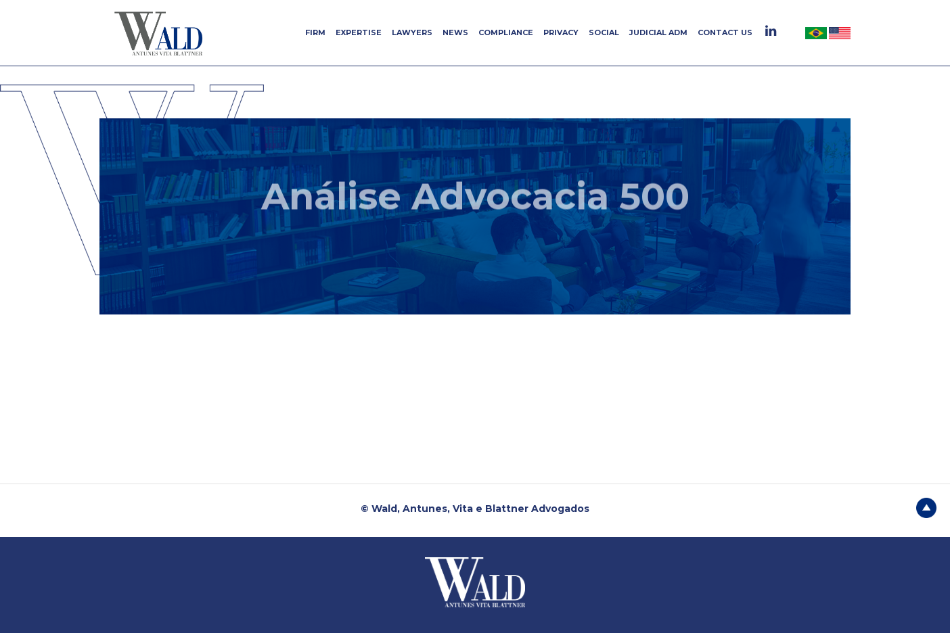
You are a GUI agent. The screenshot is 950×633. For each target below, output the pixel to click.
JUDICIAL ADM (658, 32)
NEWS (455, 32)
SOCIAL (604, 32)
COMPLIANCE (505, 32)
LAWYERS (412, 32)
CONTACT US (725, 32)
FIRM (315, 32)
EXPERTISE (359, 32)
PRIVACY (561, 32)
